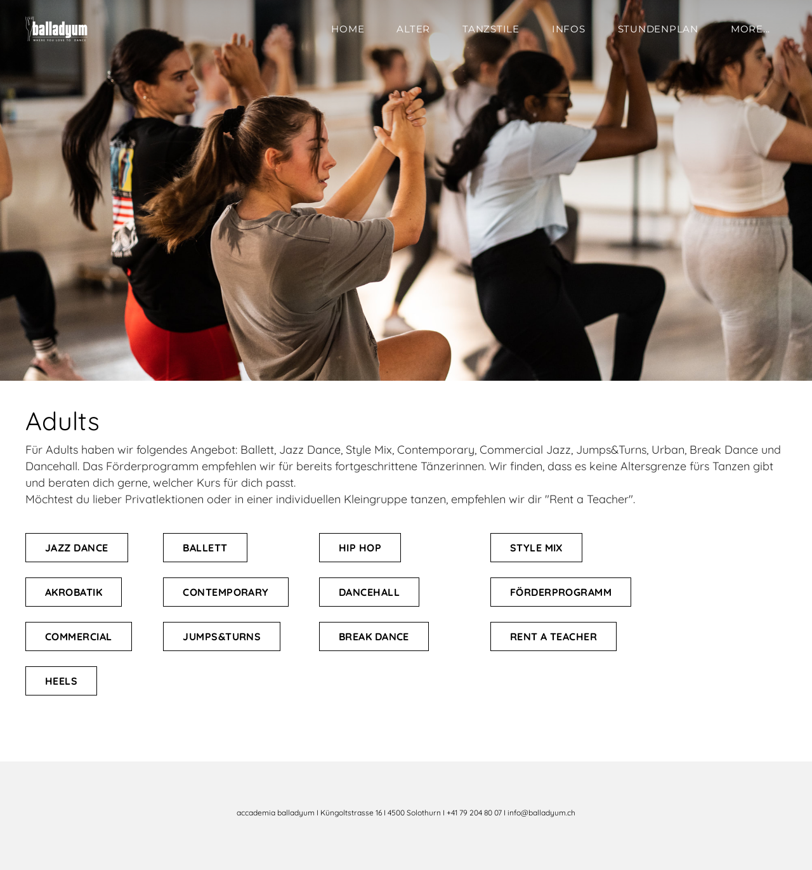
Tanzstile (491, 29)
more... (750, 29)
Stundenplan (658, 29)
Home (347, 29)
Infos (569, 29)
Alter (413, 29)
